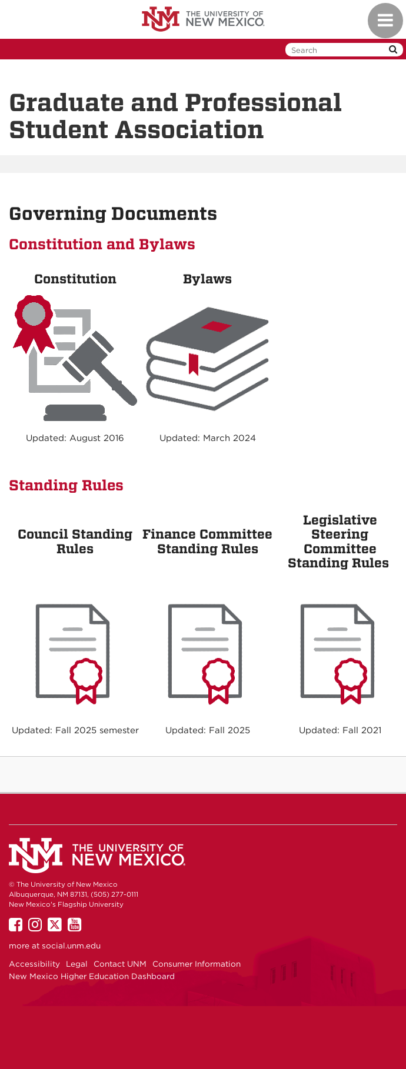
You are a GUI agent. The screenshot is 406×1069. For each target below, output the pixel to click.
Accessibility (34, 963)
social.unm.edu (71, 945)
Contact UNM (120, 963)
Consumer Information (196, 963)
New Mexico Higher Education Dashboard (92, 976)
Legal (77, 963)
